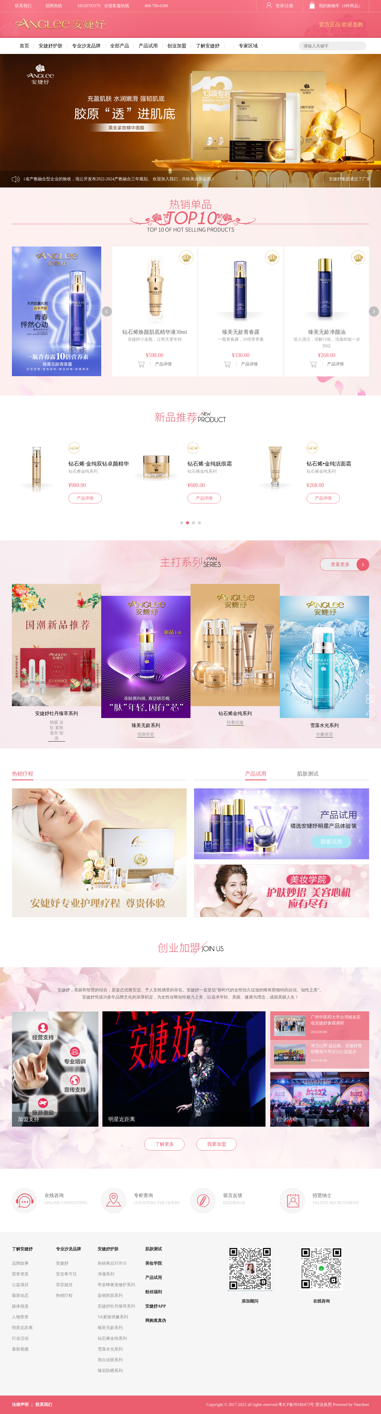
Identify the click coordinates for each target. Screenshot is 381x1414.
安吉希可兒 (66, 1274)
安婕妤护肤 (51, 45)
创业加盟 (176, 45)
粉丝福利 (153, 1292)
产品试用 (148, 45)
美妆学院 (153, 1263)
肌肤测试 (153, 1249)
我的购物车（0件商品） (336, 6)
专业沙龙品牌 (86, 45)
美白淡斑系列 (110, 1360)
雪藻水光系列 (324, 725)
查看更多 (340, 564)
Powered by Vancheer (351, 1404)
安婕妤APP (155, 1306)
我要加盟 (216, 1144)
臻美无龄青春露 (241, 332)
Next (344, 120)
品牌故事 (20, 1263)
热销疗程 (64, 1295)
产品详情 (163, 364)
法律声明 (20, 1404)
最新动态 (20, 1295)
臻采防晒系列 (110, 1370)
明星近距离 (22, 1327)
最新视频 (20, 1349)
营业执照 (323, 1404)
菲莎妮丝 (64, 1285)
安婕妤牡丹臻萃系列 (56, 713)
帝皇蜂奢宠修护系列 (116, 1285)
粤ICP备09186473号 (296, 1404)
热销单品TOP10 (112, 1263)
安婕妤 (62, 1263)
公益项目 (20, 1285)
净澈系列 (106, 1274)
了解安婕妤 (208, 45)
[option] (154, 311)
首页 (24, 45)
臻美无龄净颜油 (327, 332)
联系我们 (23, 6)
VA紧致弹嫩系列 (113, 1317)
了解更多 (164, 1144)
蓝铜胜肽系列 (110, 1295)
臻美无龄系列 (146, 725)
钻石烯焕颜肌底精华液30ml (154, 332)
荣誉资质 (20, 1274)
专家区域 (248, 45)
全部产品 (119, 45)
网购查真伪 (155, 1320)
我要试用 (331, 842)
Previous (36, 120)
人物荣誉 (20, 1317)
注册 (289, 6)
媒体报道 (20, 1306)
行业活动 (20, 1338)
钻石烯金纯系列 (235, 713)
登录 (275, 6)
